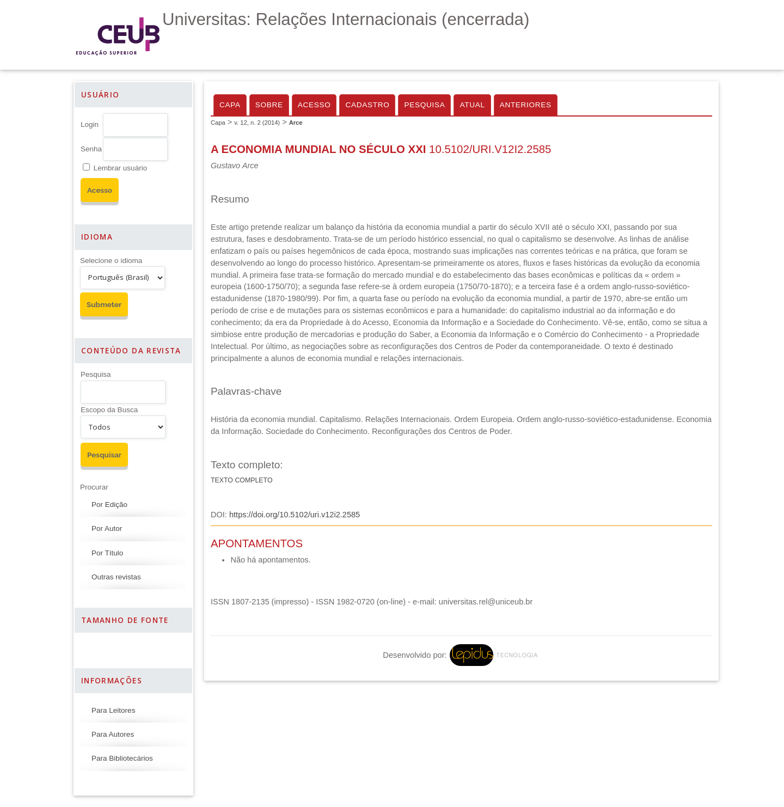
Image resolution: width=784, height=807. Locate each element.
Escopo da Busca (109, 410)
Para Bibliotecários (122, 758)
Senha (91, 149)
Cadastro (367, 105)
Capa (230, 105)
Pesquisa (96, 374)
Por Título (107, 553)
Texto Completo (242, 480)
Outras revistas (116, 577)
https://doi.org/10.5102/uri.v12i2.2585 (294, 514)
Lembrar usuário (120, 168)
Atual (472, 105)
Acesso (314, 105)
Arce (296, 122)
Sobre (269, 105)
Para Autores (112, 734)
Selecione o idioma (111, 260)
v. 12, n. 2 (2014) (257, 122)
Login (90, 124)
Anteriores (526, 105)
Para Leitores (113, 710)
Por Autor (106, 528)
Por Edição (109, 504)
